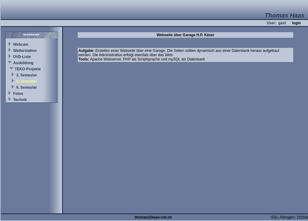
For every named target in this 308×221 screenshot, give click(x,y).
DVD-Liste (22, 57)
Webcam (20, 44)
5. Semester (26, 81)
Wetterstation (25, 50)
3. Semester (26, 75)
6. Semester (26, 87)
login (296, 23)
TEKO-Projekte (28, 69)
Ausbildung (23, 63)
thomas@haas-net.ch (153, 217)
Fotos (18, 93)
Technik (20, 100)
